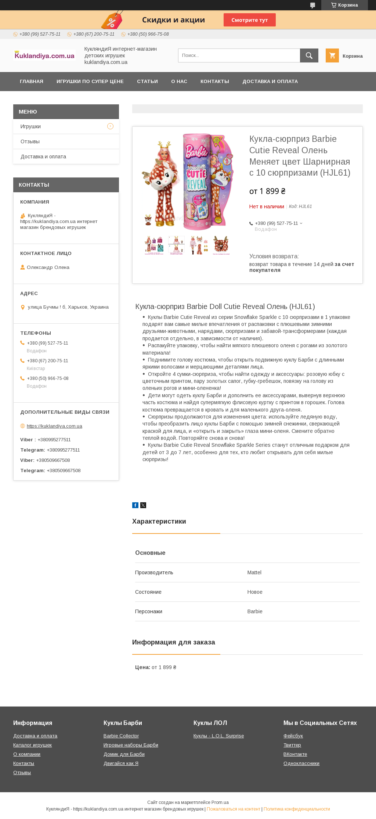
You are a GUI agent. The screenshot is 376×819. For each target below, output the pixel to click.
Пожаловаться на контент (233, 809)
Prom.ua (220, 802)
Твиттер (292, 745)
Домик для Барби (124, 754)
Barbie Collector (121, 736)
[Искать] (309, 55)
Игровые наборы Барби (131, 745)
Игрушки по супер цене (90, 81)
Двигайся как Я (121, 763)
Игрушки (31, 126)
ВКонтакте (295, 754)
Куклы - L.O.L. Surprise (219, 736)
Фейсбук (293, 736)
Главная (31, 81)
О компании (26, 754)
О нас (179, 81)
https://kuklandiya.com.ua (54, 426)
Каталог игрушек (32, 745)
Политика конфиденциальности (297, 809)
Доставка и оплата (270, 81)
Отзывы (30, 141)
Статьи (147, 81)
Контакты (214, 81)
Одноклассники (301, 763)
